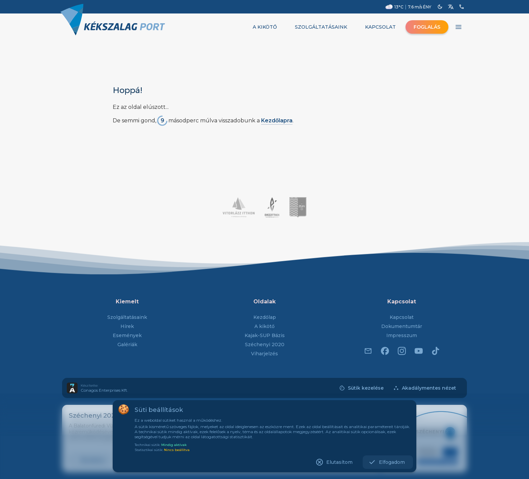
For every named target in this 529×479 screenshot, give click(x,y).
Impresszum (401, 335)
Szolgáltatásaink (127, 317)
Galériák (127, 344)
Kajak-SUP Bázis (265, 335)
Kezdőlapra (277, 120)
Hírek (127, 326)
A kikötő (264, 326)
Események (127, 335)
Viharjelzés (264, 354)
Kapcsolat (402, 317)
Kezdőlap (264, 317)
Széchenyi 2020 (264, 344)
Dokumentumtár (401, 326)
